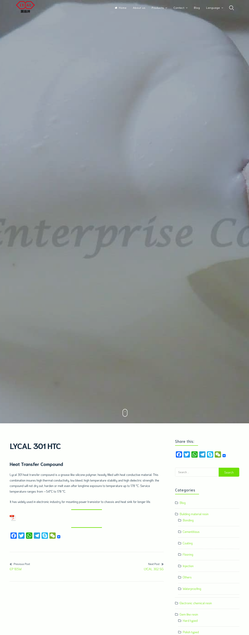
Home (121, 7)
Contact (179, 7)
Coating (188, 543)
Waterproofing (192, 589)
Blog (197, 7)
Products (158, 7)
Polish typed (191, 632)
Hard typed (190, 620)
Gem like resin (189, 614)
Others (187, 577)
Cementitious (191, 532)
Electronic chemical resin (196, 603)
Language (213, 7)
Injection (188, 566)
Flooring (188, 554)
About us (139, 7)
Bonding (188, 520)
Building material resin (194, 514)
